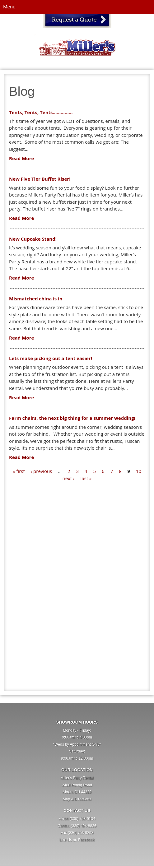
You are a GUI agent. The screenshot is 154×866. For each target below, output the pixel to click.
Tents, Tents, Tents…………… (41, 112)
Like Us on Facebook (77, 840)
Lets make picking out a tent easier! (50, 358)
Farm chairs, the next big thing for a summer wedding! (72, 418)
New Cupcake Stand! (33, 239)
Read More (21, 158)
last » (86, 478)
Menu (9, 6)
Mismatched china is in (36, 298)
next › (68, 478)
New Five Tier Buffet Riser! (39, 179)
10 (138, 471)
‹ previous (41, 471)
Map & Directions (77, 799)
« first (19, 471)
